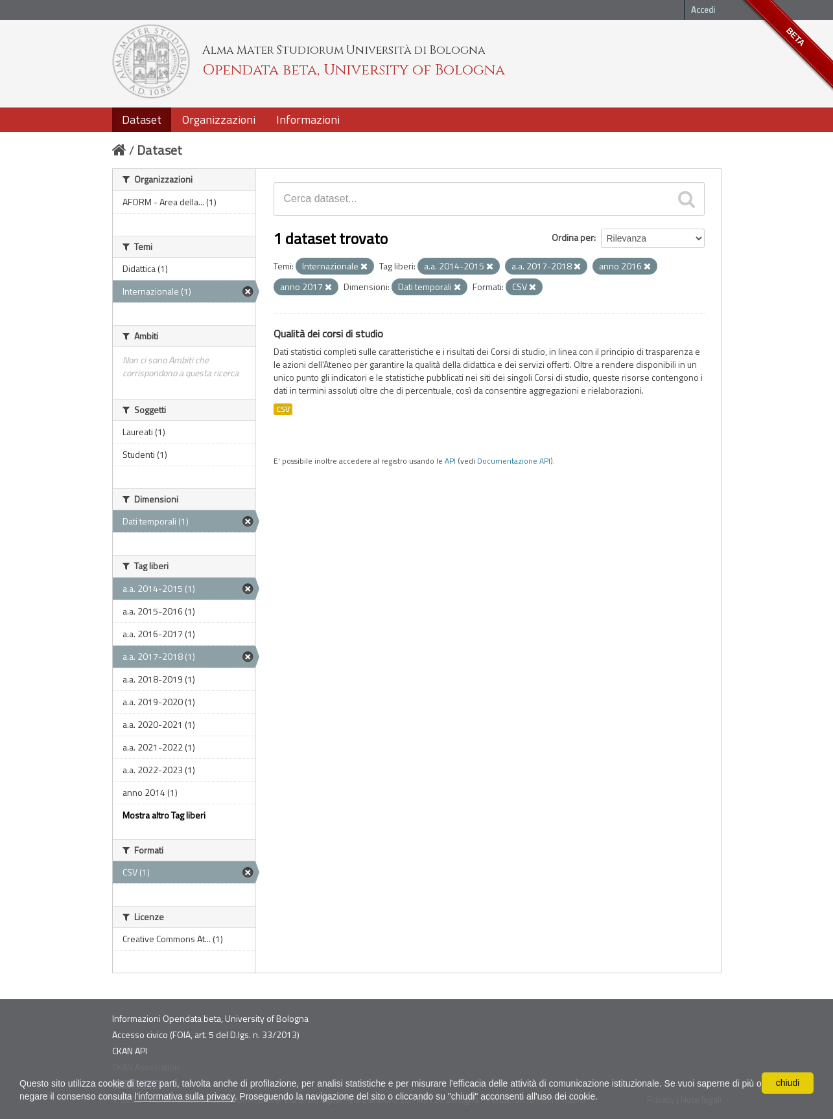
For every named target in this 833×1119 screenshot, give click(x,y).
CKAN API (129, 1050)
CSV (283, 409)
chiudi (788, 1083)
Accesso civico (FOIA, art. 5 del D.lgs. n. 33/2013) (205, 1034)
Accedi (703, 9)
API (450, 461)
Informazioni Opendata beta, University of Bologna (210, 1018)
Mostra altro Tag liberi (164, 815)
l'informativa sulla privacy (184, 1096)
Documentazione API (513, 461)
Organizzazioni (218, 119)
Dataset (141, 119)
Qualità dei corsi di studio (328, 333)
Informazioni (308, 119)
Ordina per (573, 237)
